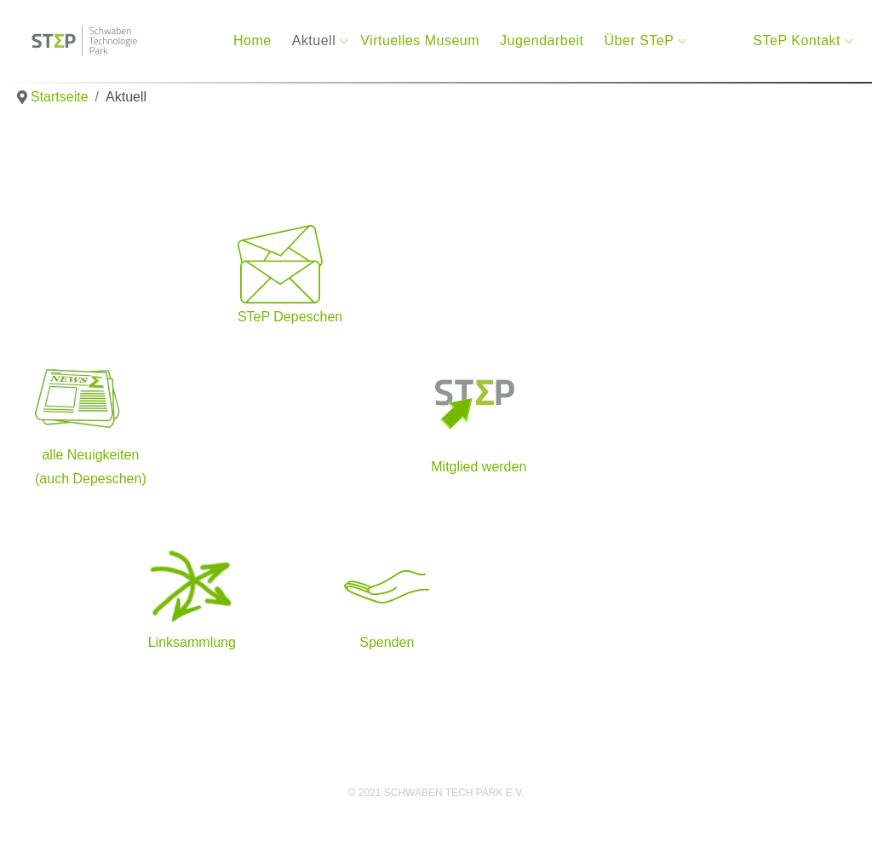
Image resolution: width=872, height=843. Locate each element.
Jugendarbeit (542, 40)
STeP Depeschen (290, 316)
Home (252, 40)
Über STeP (642, 40)
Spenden (386, 642)
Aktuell (316, 40)
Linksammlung (192, 642)
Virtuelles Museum (419, 40)
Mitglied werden (478, 466)
